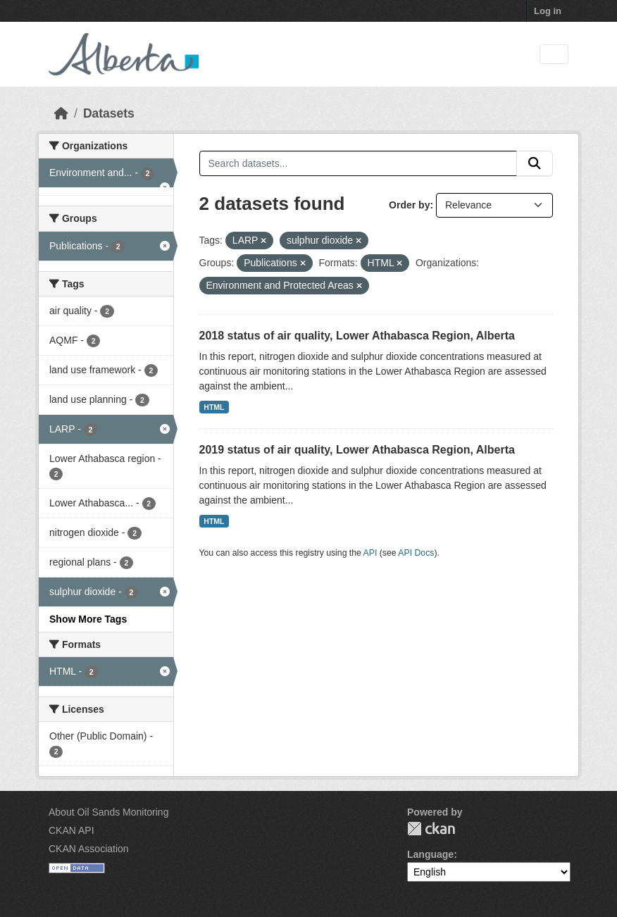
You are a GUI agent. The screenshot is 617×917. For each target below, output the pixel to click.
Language (430, 854)
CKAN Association (89, 848)
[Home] (61, 113)
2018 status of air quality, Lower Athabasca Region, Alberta (357, 336)
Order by (409, 205)
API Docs (416, 553)
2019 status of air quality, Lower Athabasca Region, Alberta (357, 450)
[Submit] (534, 163)
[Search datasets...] (358, 163)
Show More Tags (88, 619)
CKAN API (71, 830)
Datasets (109, 113)
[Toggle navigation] (554, 54)
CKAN (431, 828)
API (370, 553)
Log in (547, 11)
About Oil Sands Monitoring (108, 812)
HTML (214, 407)
